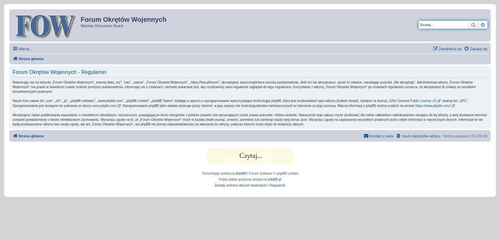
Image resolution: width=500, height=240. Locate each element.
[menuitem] (475, 49)
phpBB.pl (274, 179)
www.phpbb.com (104, 106)
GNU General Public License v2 (412, 101)
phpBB (241, 173)
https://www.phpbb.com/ (432, 106)
